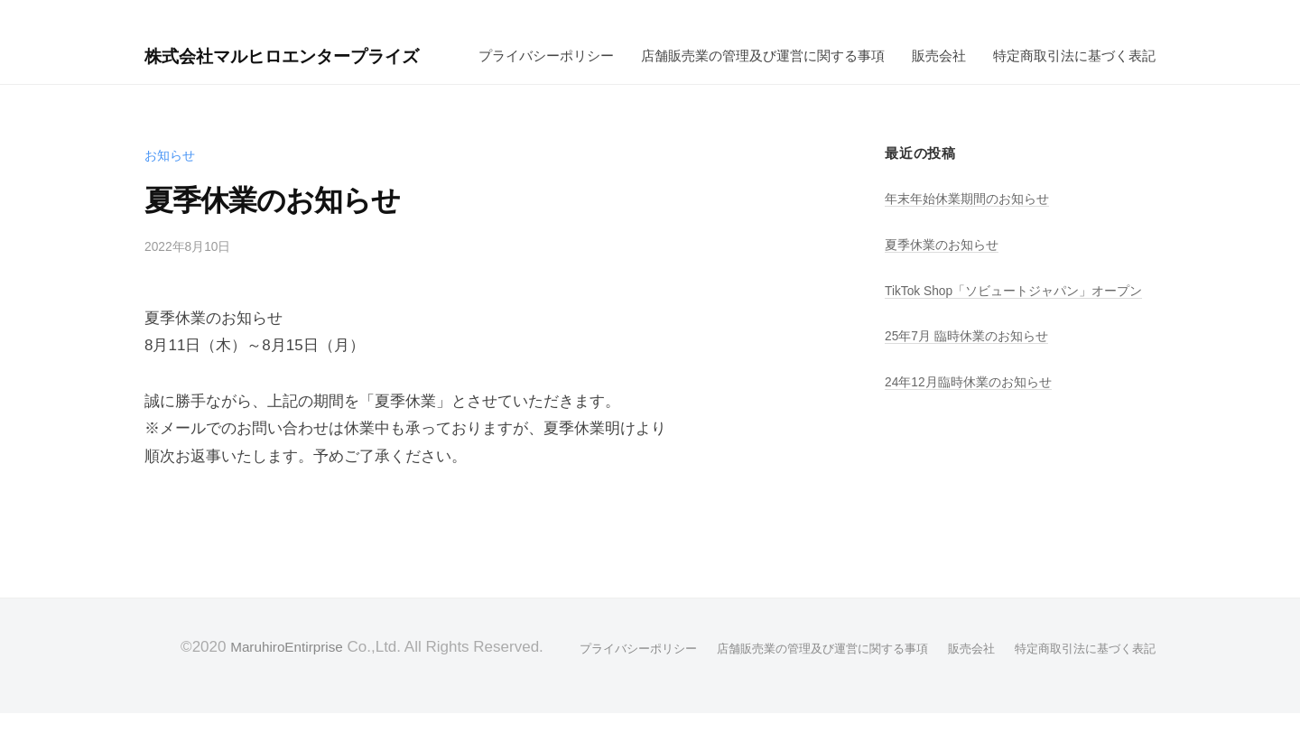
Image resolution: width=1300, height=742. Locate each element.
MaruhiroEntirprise (267, 676)
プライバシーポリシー (212, 85)
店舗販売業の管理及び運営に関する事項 (429, 85)
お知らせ (171, 184)
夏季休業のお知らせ (946, 274)
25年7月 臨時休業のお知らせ (973, 390)
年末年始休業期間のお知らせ (973, 229)
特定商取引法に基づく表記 (740, 85)
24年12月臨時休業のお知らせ (974, 435)
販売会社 (605, 85)
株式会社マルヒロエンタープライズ (308, 47)
